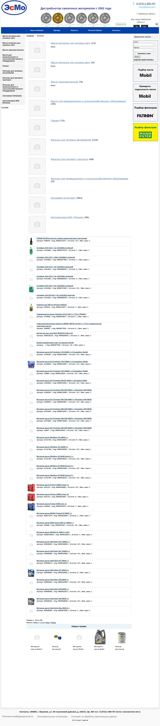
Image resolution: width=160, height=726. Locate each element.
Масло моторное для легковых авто (11, 37)
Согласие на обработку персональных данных (94, 716)
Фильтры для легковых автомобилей (12, 72)
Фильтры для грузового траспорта (12, 79)
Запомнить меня (144, 54)
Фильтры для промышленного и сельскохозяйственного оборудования (12, 88)
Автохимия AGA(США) (11, 96)
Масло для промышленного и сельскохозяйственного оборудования (12, 58)
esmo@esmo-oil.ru (147, 7)
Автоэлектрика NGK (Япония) (10, 102)
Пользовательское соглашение (52, 716)
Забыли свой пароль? (144, 60)
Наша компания (36, 30)
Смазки (5, 66)
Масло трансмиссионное (13, 50)
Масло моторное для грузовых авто (11, 44)
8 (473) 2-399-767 (145, 3)
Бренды (57, 30)
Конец (53, 623)
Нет (144, 27)
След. (47, 623)
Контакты (116, 30)
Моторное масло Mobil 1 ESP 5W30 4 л (36, 649)
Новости (74, 30)
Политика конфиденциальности (17, 716)
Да (136, 27)
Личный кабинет (95, 30)
